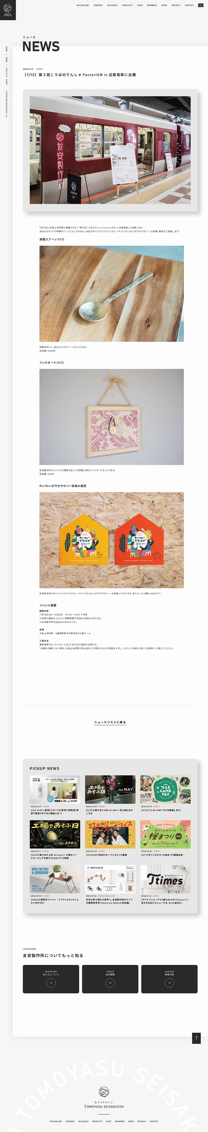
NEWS (164, 5)
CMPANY (110, 979)
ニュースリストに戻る (110, 722)
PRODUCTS (127, 5)
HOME (6, 49)
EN (200, 5)
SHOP (140, 5)
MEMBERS (152, 5)
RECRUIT (176, 5)
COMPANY (98, 5)
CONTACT (189, 5)
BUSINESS (112, 5)
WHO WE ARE (83, 5)
